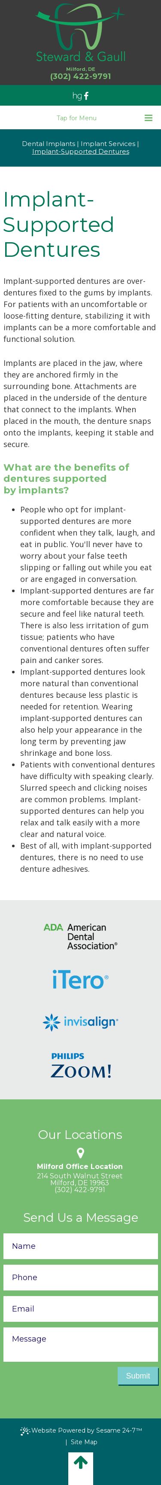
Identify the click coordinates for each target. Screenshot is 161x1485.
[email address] (80, 1309)
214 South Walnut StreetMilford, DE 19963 (80, 1180)
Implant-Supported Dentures (80, 151)
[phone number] (80, 1277)
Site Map (84, 1442)
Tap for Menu (104, 117)
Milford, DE (80, 69)
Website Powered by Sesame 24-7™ (81, 1431)
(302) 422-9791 (80, 1190)
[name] (80, 1246)
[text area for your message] (80, 1344)
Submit (138, 1376)
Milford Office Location (80, 1166)
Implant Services (108, 144)
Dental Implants (48, 144)
